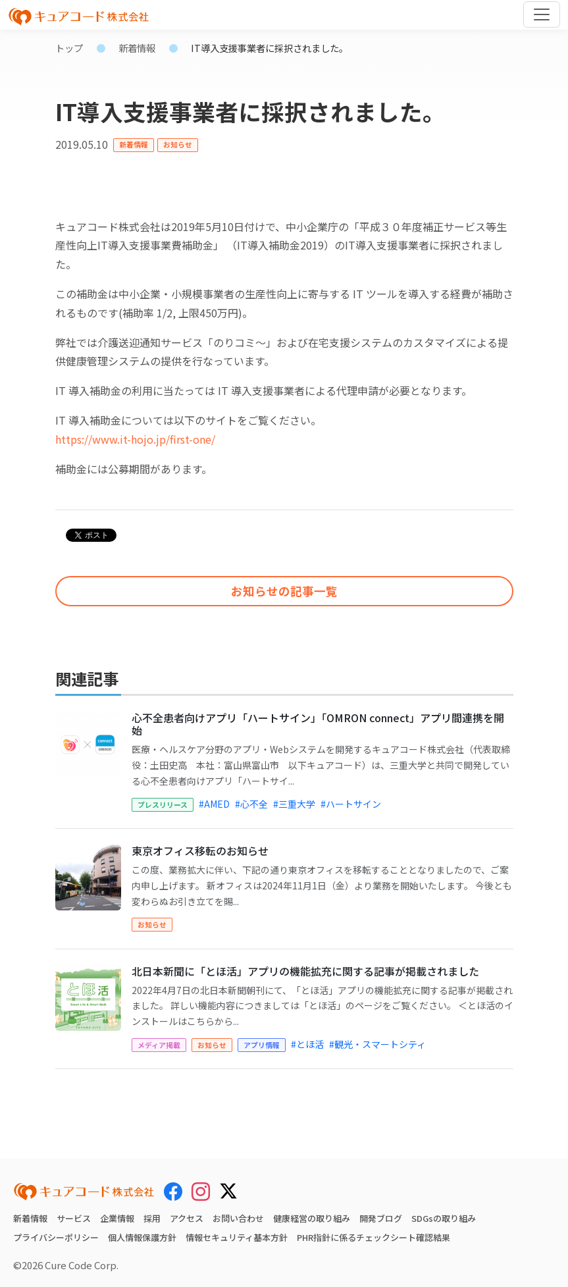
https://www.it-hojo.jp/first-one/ (135, 439)
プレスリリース (163, 804)
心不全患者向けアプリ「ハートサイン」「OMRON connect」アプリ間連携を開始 (318, 724)
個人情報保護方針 (142, 1237)
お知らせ (177, 144)
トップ (69, 48)
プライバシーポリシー (56, 1237)
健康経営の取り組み (311, 1218)
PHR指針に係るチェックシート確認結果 (373, 1237)
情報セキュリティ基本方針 (237, 1237)
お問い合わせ (238, 1218)
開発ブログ (380, 1218)
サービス (74, 1218)
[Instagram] (201, 1191)
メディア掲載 (159, 1044)
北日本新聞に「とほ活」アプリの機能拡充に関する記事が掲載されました (305, 971)
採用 (152, 1218)
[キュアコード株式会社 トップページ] (84, 1191)
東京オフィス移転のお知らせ (200, 850)
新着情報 (136, 48)
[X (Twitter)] (228, 1189)
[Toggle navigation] (541, 14)
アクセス (186, 1218)
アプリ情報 (262, 1044)
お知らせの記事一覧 (284, 591)
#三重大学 (294, 803)
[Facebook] (173, 1191)
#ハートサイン (351, 803)
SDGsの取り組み (443, 1218)
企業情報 (117, 1218)
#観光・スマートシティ (377, 1044)
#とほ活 (307, 1044)
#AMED (214, 803)
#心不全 (251, 803)
